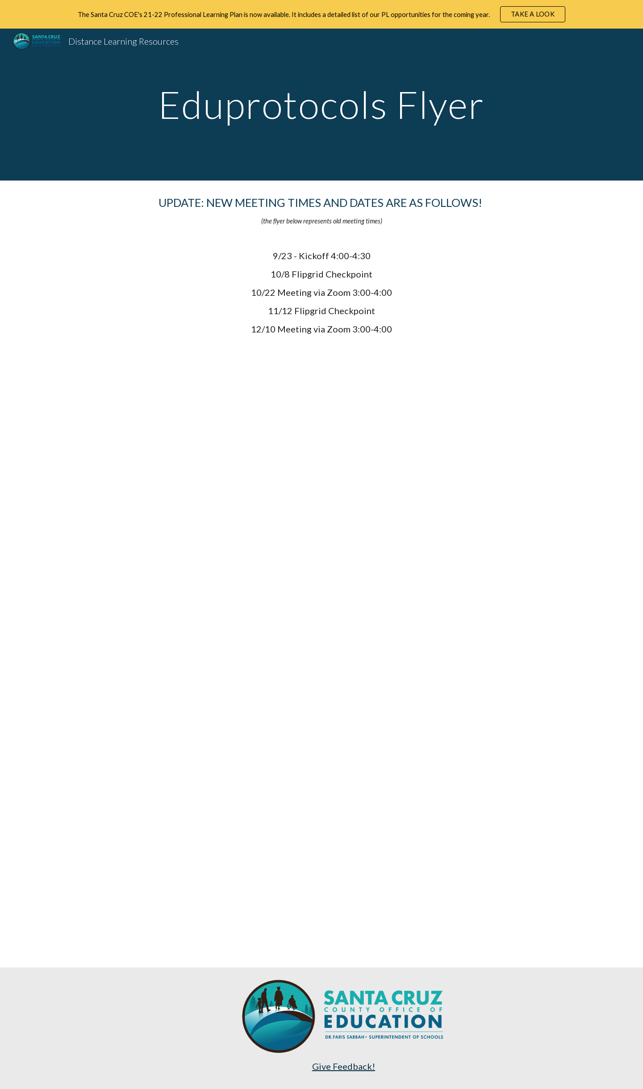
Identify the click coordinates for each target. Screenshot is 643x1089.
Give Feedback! (343, 1066)
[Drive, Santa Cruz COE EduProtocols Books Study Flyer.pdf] (321, 658)
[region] (321, 14)
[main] (321, 104)
